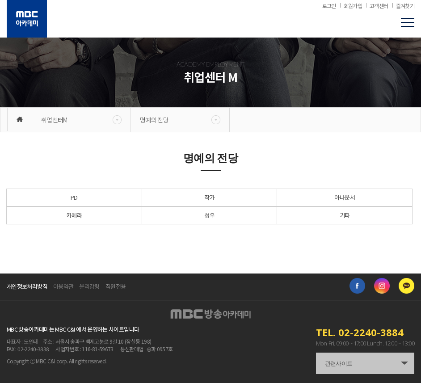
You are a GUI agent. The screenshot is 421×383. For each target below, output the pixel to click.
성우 (209, 215)
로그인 (329, 5)
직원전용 (115, 286)
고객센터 (379, 5)
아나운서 (344, 197)
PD (74, 197)
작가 (209, 197)
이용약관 (63, 286)
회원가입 (353, 5)
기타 (345, 215)
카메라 (74, 215)
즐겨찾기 (405, 5)
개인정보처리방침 (27, 286)
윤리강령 (89, 286)
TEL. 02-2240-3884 (360, 332)
